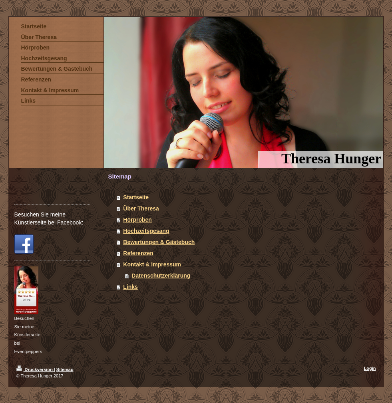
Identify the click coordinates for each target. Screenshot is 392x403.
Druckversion (35, 369)
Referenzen (138, 253)
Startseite (136, 197)
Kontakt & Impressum (152, 264)
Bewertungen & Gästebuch (159, 242)
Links (130, 287)
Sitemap (65, 369)
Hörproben (137, 219)
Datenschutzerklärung (160, 275)
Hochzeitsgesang (146, 231)
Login (370, 368)
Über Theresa (141, 208)
